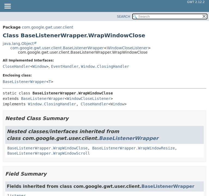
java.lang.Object (18, 43)
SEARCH (123, 17)
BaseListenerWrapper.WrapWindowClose (47, 148)
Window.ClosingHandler (105, 66)
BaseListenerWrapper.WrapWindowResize (133, 148)
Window (40, 66)
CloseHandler (16, 66)
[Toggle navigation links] (7, 6)
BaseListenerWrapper (24, 81)
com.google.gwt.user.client (47, 27)
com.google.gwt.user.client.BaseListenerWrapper (57, 48)
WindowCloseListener (127, 48)
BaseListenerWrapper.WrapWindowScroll (48, 153)
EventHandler (65, 66)
